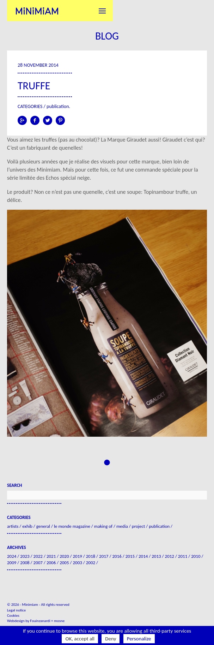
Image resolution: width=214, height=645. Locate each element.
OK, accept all (79, 638)
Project (138, 526)
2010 (195, 556)
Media (122, 526)
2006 (51, 562)
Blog (107, 35)
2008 (24, 562)
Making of (103, 526)
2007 (38, 562)
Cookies (13, 615)
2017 (103, 556)
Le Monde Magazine (72, 526)
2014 (143, 556)
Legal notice (16, 610)
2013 (156, 556)
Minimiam (37, 10)
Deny (110, 638)
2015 (130, 556)
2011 (182, 556)
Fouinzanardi (40, 621)
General (43, 526)
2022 (38, 556)
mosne (59, 621)
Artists (12, 526)
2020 (64, 556)
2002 (90, 562)
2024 (11, 556)
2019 (77, 556)
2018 (90, 556)
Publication (58, 106)
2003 (77, 562)
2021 (51, 556)
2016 (116, 556)
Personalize (139, 638)
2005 (64, 562)
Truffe (34, 85)
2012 (169, 556)
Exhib (27, 526)
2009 (11, 562)
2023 (24, 556)
